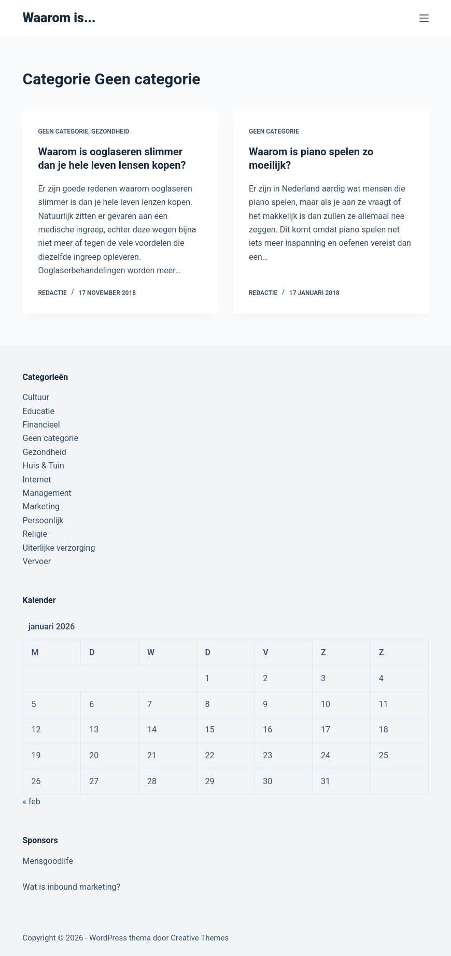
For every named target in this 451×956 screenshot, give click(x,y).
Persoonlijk (43, 520)
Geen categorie (63, 131)
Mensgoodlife (48, 861)
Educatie (38, 411)
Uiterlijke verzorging (59, 548)
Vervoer (37, 561)
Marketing (41, 506)
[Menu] (424, 18)
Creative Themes (200, 938)
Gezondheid (110, 131)
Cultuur (36, 397)
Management (47, 493)
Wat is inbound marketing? (72, 887)
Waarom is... (59, 17)
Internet (37, 479)
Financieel (41, 425)
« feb (31, 801)
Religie (35, 534)
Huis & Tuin (43, 465)
